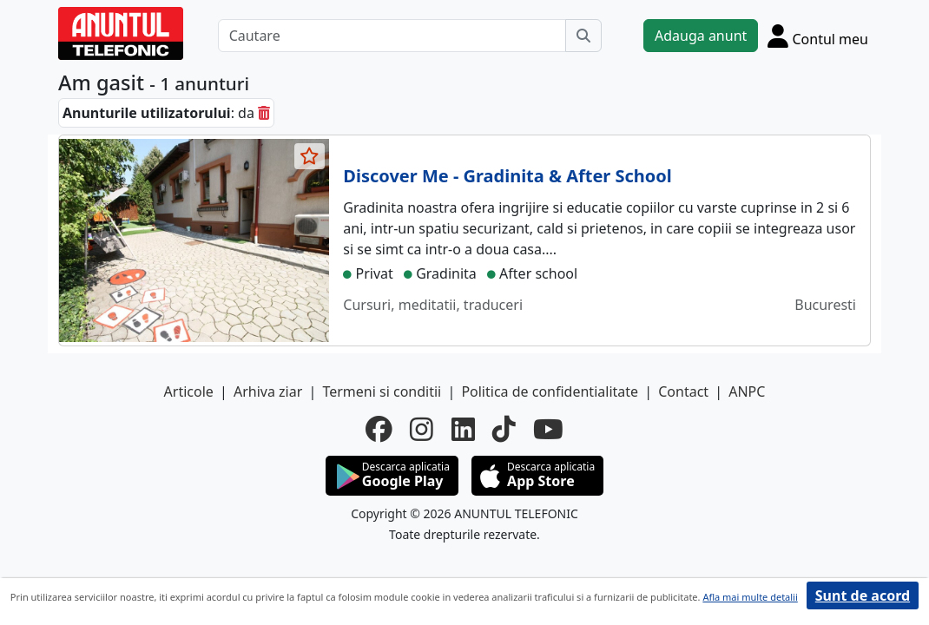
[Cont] (817, 35)
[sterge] (264, 112)
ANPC (746, 391)
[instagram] (421, 429)
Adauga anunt (701, 35)
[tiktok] (504, 429)
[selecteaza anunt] (310, 156)
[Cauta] (583, 35)
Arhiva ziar (268, 391)
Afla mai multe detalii (749, 596)
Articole (189, 391)
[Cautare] (392, 35)
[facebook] (379, 429)
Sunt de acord (862, 595)
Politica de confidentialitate (549, 391)
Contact (683, 391)
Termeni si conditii (381, 391)
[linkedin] (463, 429)
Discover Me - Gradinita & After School (507, 176)
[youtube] (548, 429)
